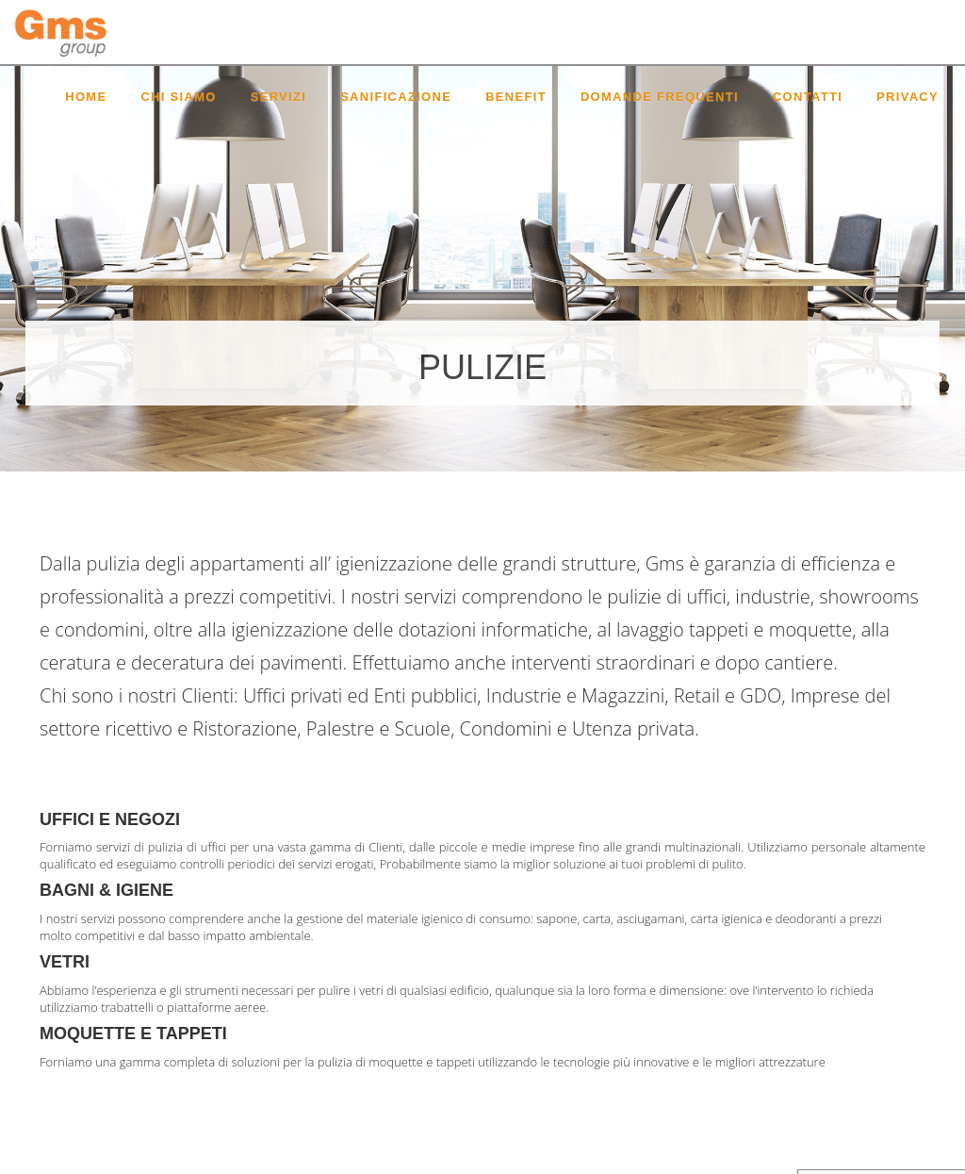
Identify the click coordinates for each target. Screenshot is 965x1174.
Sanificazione (395, 97)
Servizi (278, 97)
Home (85, 97)
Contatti (807, 97)
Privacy (907, 97)
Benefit (516, 97)
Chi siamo (178, 97)
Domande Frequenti (660, 97)
